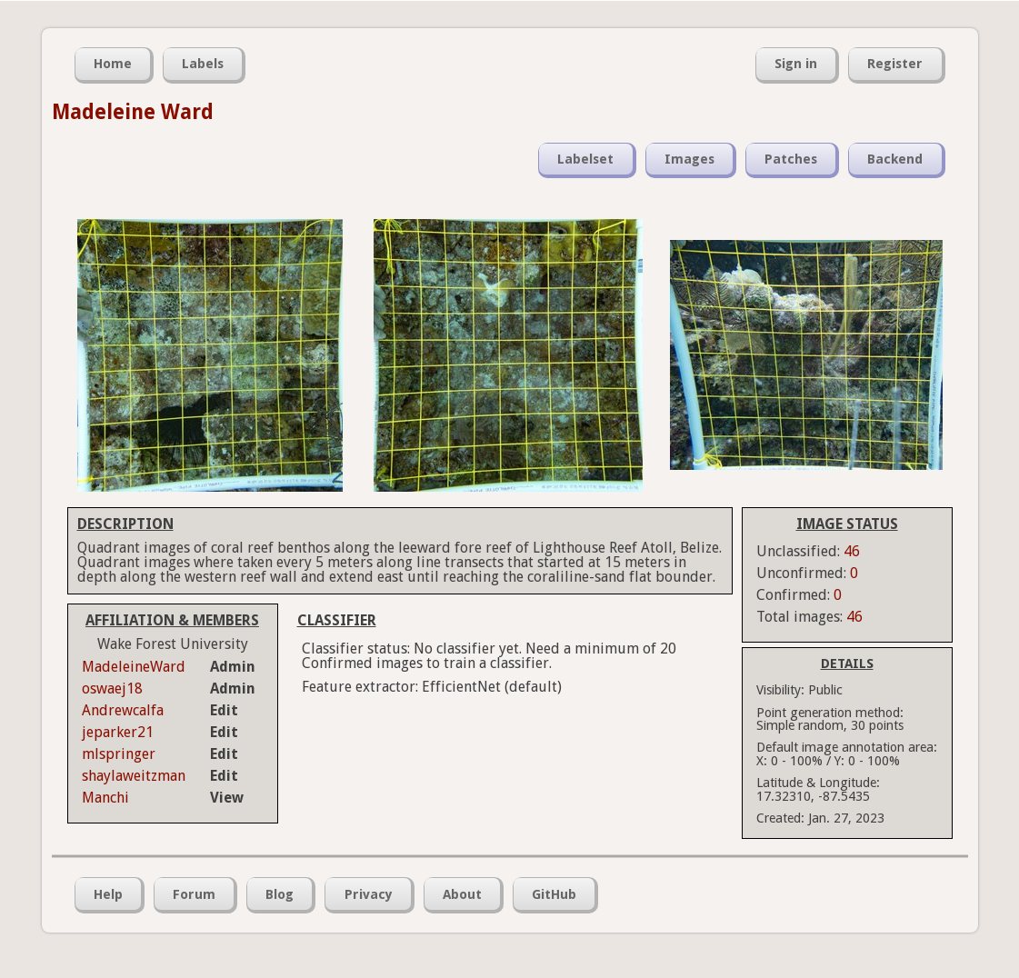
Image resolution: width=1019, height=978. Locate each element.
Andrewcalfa (123, 710)
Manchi (105, 797)
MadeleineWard (133, 666)
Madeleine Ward (133, 112)
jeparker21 (118, 732)
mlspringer (118, 754)
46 (852, 551)
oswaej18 (112, 688)
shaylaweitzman (133, 775)
